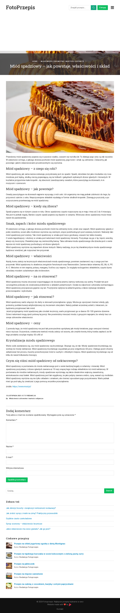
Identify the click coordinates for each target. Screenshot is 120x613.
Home (34, 61)
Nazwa (10, 446)
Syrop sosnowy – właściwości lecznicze (24, 524)
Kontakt (60, 609)
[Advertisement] (60, 34)
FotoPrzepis (20, 7)
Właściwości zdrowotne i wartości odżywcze (62, 61)
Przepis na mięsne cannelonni (28, 574)
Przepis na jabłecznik (24, 564)
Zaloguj (102, 7)
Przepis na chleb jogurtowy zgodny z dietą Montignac (39, 543)
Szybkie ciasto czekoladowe (19, 518)
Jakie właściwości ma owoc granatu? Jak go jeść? (28, 529)
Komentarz (11, 420)
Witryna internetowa (15, 468)
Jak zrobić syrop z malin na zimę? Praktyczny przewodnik (32, 513)
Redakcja (31, 396)
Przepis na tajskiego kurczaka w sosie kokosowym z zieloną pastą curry (49, 554)
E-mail (9, 457)
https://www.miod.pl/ (21, 386)
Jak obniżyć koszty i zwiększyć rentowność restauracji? (31, 508)
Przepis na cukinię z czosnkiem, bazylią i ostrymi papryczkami (43, 584)
